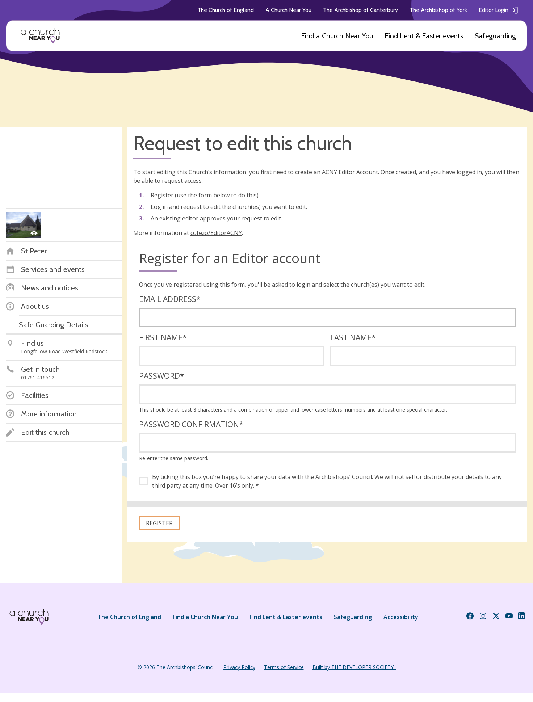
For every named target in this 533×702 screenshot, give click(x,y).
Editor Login (499, 10)
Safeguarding (495, 35)
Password (161, 375)
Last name (353, 337)
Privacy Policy (239, 667)
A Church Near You (288, 10)
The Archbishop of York (438, 10)
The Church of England (225, 10)
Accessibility (400, 617)
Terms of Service (284, 667)
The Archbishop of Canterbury (360, 10)
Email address (170, 299)
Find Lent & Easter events (424, 35)
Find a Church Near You (337, 35)
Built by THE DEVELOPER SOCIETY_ (354, 667)
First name (163, 337)
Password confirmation (191, 424)
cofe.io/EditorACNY (216, 233)
